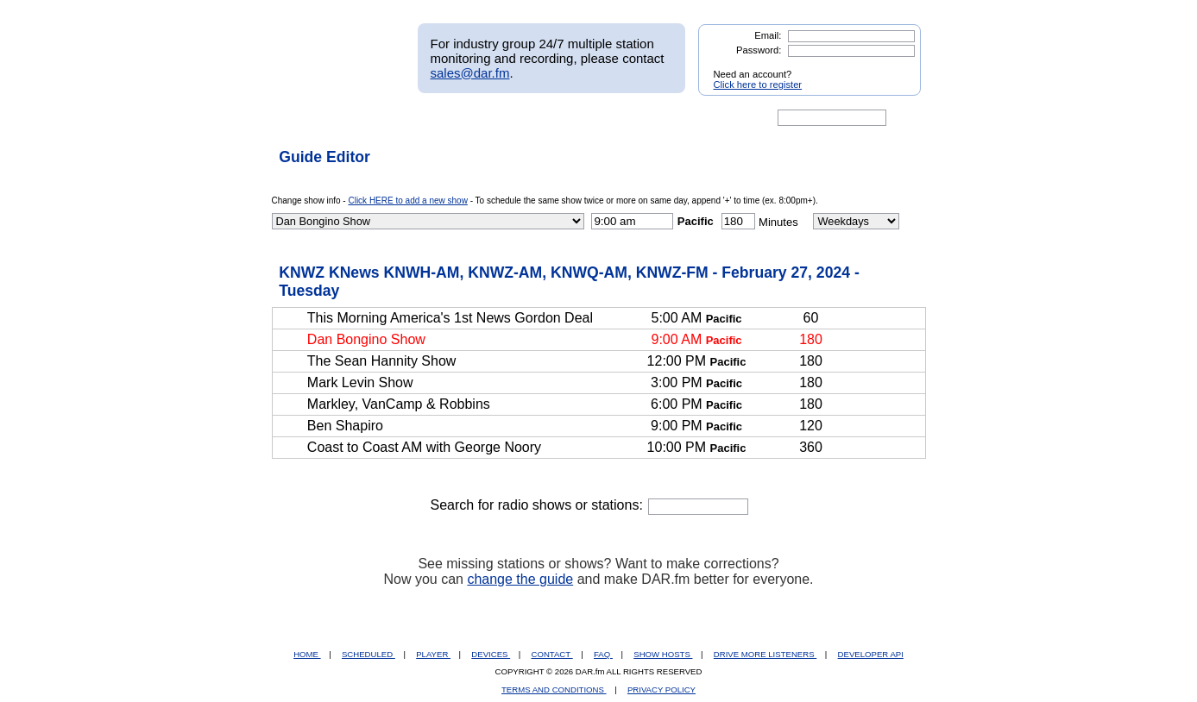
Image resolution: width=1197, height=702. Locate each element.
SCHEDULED (368, 654)
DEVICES (490, 654)
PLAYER (433, 654)
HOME (306, 654)
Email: (767, 35)
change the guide (520, 579)
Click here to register (758, 84)
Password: (758, 50)
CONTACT (552, 654)
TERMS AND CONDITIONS (554, 689)
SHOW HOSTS (662, 654)
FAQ (603, 654)
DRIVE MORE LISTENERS (765, 654)
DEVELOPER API (871, 654)
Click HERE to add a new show (407, 200)
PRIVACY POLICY (661, 689)
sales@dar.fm (470, 73)
